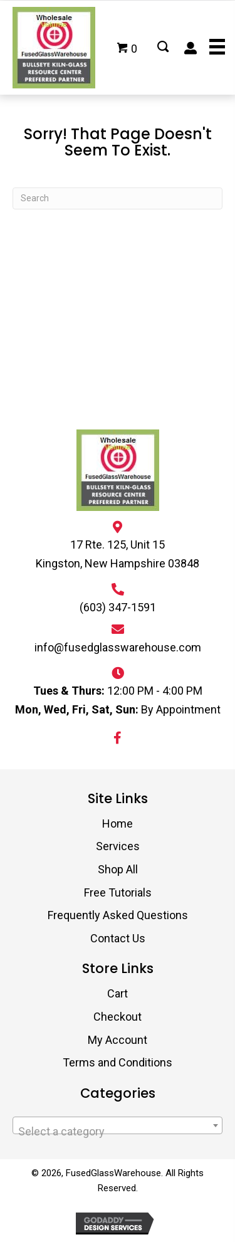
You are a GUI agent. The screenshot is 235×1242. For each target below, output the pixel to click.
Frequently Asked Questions (118, 915)
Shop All (118, 869)
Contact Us (117, 938)
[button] (117, 737)
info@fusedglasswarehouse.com (117, 647)
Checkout (117, 1016)
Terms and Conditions (117, 1062)
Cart (117, 993)
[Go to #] (163, 47)
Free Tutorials (118, 892)
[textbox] (117, 1131)
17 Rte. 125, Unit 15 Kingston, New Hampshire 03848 (117, 554)
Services (118, 846)
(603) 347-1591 (118, 607)
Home (117, 823)
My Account (117, 1039)
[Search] (117, 198)
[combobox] (117, 1125)
